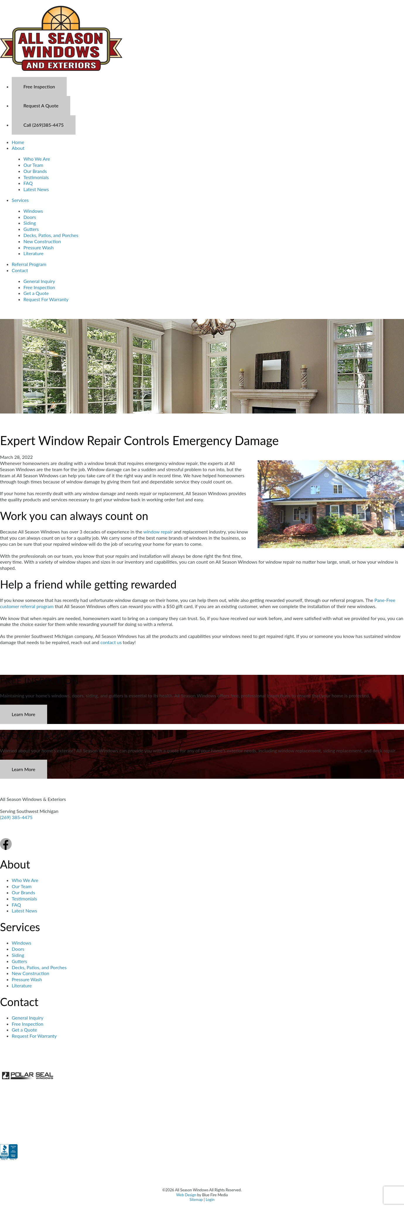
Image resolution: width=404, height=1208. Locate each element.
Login (210, 1199)
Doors (29, 217)
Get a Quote (36, 293)
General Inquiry (39, 281)
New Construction (42, 241)
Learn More (23, 714)
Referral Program (29, 264)
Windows (33, 211)
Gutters (31, 229)
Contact (20, 270)
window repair (158, 531)
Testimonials (36, 177)
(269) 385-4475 (16, 817)
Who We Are (36, 159)
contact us (110, 642)
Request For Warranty (46, 299)
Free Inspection (39, 86)
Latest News (36, 189)
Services (20, 200)
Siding (29, 223)
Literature (33, 253)
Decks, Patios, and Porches (50, 235)
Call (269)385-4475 (43, 125)
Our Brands (35, 171)
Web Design (186, 1194)
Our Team (33, 165)
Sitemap (196, 1199)
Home (18, 142)
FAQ (27, 183)
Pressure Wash (38, 247)
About (18, 148)
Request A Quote (41, 105)
